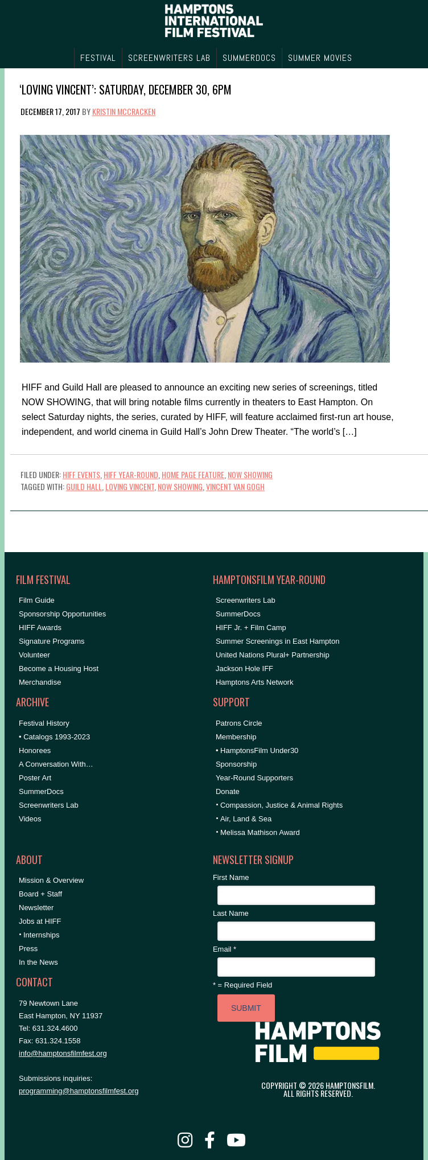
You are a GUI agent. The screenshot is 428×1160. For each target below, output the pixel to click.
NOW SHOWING (250, 474)
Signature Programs (52, 641)
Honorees (35, 750)
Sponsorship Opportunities (62, 614)
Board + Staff (40, 894)
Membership (236, 737)
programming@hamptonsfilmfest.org (78, 1091)
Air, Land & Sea (245, 819)
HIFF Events (81, 474)
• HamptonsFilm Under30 (257, 750)
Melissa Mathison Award (260, 832)
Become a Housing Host (58, 668)
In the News (38, 962)
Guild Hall (84, 486)
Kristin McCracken (123, 111)
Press (28, 948)
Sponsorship (236, 764)
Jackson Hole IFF (244, 668)
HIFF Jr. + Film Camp (251, 627)
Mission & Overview (51, 880)
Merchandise (40, 682)
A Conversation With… (56, 764)
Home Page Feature (193, 474)
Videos (30, 819)
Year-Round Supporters (254, 778)
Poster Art (35, 778)
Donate (228, 791)
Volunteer (34, 655)
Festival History (44, 723)
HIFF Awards (40, 627)
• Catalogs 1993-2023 (54, 737)
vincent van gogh (235, 486)
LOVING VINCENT (129, 486)
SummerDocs (41, 791)
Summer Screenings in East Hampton (277, 641)
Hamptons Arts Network (255, 682)
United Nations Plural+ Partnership (273, 655)
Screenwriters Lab (49, 805)
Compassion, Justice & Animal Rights (281, 805)
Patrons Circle (239, 723)
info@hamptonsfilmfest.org (63, 1053)
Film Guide (37, 600)
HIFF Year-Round (131, 474)
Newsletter (36, 907)
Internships (41, 935)
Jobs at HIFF (40, 921)
